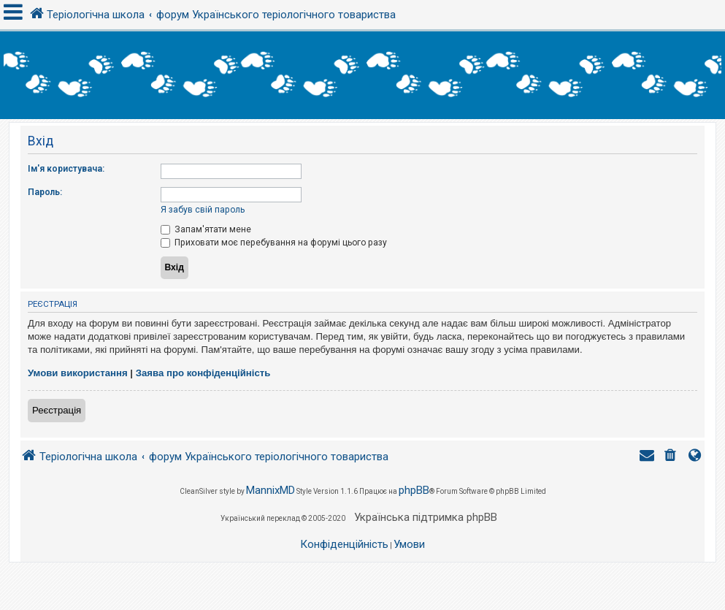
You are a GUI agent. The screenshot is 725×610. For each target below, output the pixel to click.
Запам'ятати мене (206, 229)
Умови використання (78, 372)
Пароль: (45, 192)
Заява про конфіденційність (203, 372)
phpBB (414, 490)
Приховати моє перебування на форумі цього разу (274, 242)
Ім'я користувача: (66, 169)
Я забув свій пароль (203, 210)
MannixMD (270, 490)
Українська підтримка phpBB (425, 517)
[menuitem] (671, 457)
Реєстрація (56, 410)
